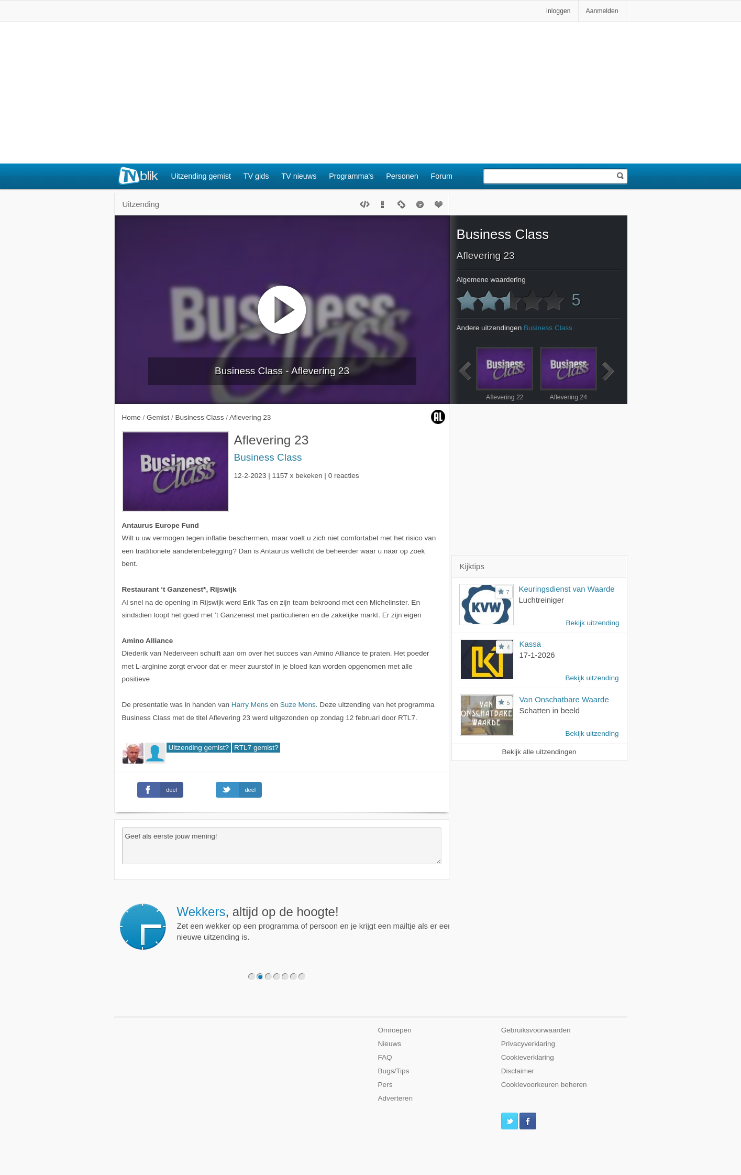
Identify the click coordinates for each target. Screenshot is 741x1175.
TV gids (256, 176)
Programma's (351, 176)
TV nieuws (298, 176)
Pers (385, 1085)
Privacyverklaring (528, 1044)
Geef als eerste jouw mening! (281, 846)
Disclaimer (517, 1071)
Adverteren (395, 1098)
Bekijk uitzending (592, 623)
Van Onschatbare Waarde (564, 699)
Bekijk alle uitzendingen (539, 752)
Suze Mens (298, 705)
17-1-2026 (537, 654)
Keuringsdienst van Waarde (567, 588)
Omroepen (395, 1030)
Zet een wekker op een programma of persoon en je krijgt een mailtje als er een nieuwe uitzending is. (314, 923)
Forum (442, 176)
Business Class (268, 457)
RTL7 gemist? (256, 748)
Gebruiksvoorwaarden (536, 1030)
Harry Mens (249, 705)
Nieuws (390, 1044)
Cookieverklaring (527, 1057)
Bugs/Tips (394, 1071)
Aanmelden (602, 11)
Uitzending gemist (201, 176)
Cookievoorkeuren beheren (544, 1085)
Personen (402, 176)
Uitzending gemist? (199, 748)
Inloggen (558, 11)
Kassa (530, 643)
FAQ (385, 1057)
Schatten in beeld (549, 710)
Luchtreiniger (541, 599)
